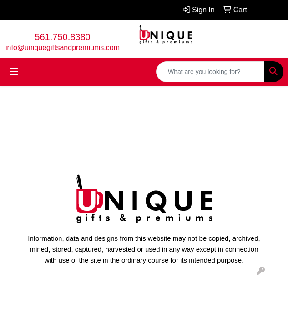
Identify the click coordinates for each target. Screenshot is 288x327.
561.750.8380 (62, 37)
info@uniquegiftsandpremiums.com (62, 47)
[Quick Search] (210, 71)
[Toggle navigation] (14, 71)
